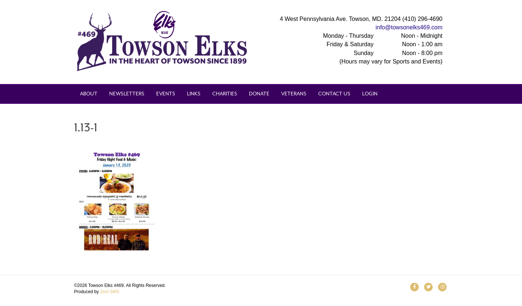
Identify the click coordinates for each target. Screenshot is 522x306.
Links (194, 94)
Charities (224, 94)
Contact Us (334, 94)
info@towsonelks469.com (408, 27)
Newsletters (126, 94)
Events (165, 94)
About (89, 94)
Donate (259, 94)
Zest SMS (110, 291)
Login (370, 94)
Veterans (293, 94)
